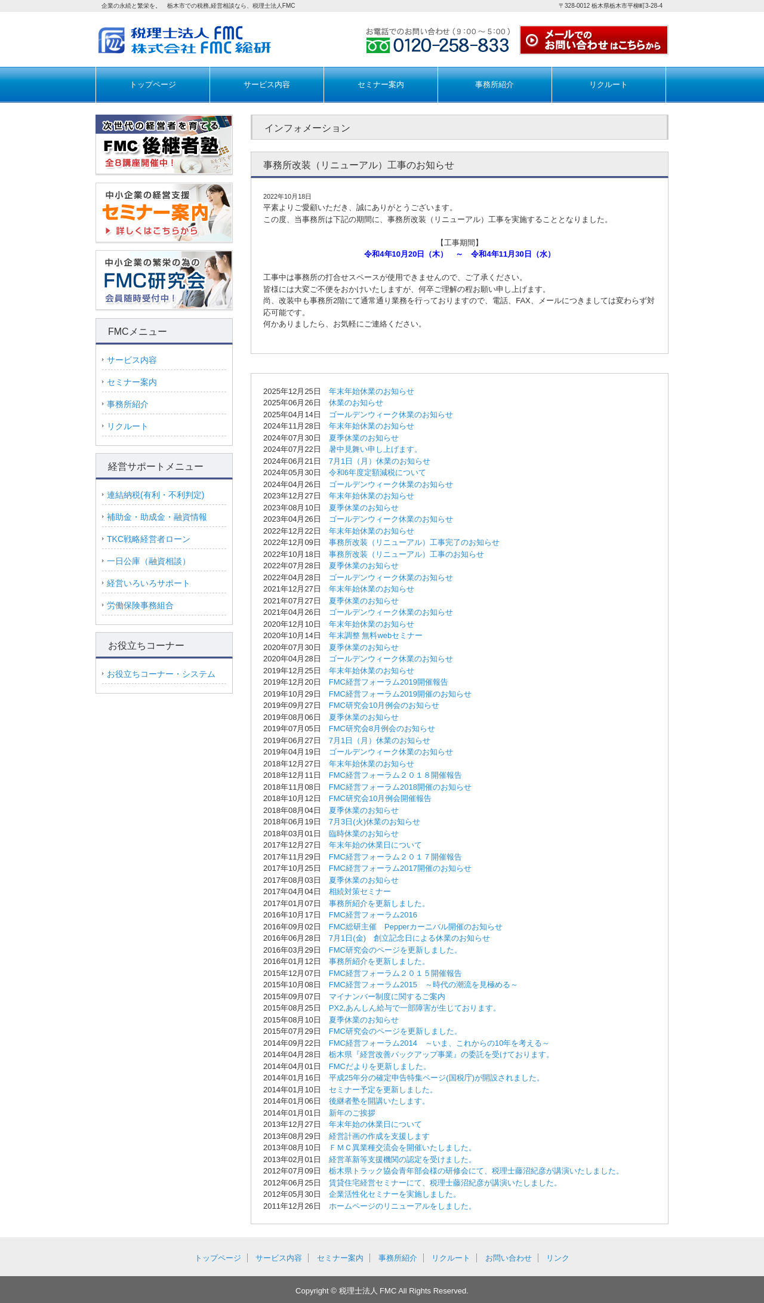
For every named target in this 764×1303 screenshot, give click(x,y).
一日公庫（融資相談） (148, 561)
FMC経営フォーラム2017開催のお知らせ (400, 868)
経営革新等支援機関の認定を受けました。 (402, 1159)
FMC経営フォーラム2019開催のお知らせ (400, 693)
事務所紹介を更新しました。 (379, 903)
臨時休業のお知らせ (364, 833)
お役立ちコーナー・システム (161, 674)
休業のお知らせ (356, 402)
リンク (557, 1257)
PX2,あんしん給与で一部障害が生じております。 (415, 1007)
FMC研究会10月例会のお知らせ (384, 705)
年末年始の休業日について (375, 844)
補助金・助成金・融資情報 (157, 517)
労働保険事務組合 (140, 605)
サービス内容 (267, 84)
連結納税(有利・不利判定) (155, 495)
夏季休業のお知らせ (364, 437)
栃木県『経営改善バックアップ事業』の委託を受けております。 (441, 1054)
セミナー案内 (381, 84)
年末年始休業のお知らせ (371, 391)
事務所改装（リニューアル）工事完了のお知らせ (414, 542)
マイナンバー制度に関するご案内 (387, 996)
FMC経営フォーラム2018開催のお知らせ (400, 787)
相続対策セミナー (360, 891)
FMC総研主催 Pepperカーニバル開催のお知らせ (416, 926)
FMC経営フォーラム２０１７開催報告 (395, 856)
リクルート (608, 84)
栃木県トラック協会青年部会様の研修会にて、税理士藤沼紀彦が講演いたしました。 (476, 1170)
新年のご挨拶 (352, 1112)
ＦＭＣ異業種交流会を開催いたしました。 (402, 1147)
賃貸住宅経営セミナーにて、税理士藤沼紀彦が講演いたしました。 (445, 1182)
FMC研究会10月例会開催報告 (380, 798)
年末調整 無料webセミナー (376, 635)
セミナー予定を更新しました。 (383, 1089)
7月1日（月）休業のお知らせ (379, 461)
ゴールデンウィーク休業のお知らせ (391, 414)
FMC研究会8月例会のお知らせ (382, 728)
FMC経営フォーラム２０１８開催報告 (395, 775)
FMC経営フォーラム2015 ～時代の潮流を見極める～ (423, 984)
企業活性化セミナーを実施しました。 (395, 1194)
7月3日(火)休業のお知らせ (374, 821)
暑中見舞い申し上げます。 (375, 449)
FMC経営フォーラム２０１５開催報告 (395, 973)
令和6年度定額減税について (377, 472)
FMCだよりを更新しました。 (380, 1066)
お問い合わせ (508, 1257)
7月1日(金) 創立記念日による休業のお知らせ (409, 938)
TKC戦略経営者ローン (148, 539)
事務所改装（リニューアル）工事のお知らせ (406, 554)
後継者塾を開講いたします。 (379, 1100)
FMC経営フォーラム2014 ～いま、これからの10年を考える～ (439, 1043)
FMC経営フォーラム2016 (373, 914)
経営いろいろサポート (148, 583)
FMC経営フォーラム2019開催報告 (388, 681)
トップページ (153, 84)
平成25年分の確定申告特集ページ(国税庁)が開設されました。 (436, 1077)
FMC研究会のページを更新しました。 (395, 949)
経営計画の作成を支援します (379, 1136)
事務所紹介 (494, 84)
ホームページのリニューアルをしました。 (402, 1206)
